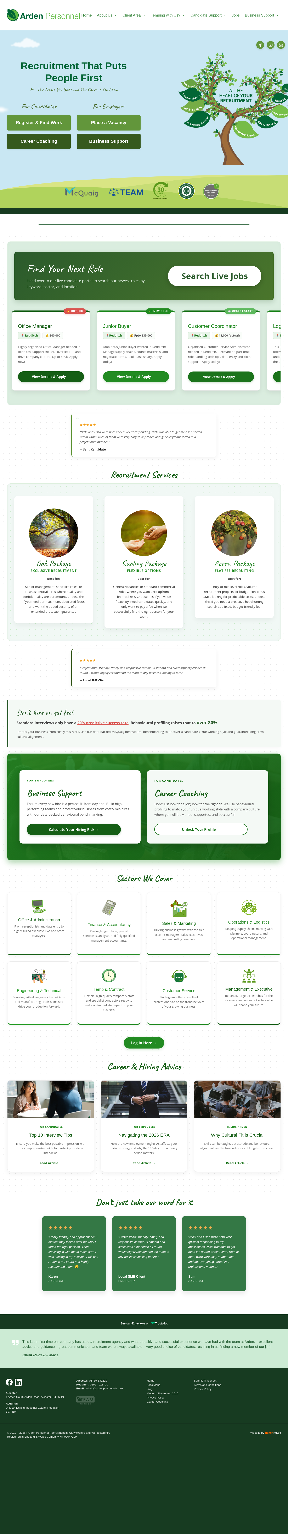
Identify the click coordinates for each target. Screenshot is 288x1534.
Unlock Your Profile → (201, 829)
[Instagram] (271, 45)
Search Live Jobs (214, 276)
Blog (149, 1389)
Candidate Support (209, 15)
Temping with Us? (168, 15)
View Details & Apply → (51, 376)
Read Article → (50, 1163)
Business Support (262, 15)
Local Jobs (153, 1385)
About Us (107, 15)
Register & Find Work (39, 122)
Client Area (134, 15)
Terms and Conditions (207, 1385)
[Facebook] (260, 45)
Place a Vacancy (108, 122)
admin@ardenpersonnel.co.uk (104, 1388)
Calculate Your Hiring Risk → (74, 829)
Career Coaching (39, 141)
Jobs (236, 15)
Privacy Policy (155, 1397)
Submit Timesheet (205, 1380)
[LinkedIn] (281, 45)
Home (86, 15)
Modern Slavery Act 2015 (162, 1393)
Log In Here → (144, 1042)
